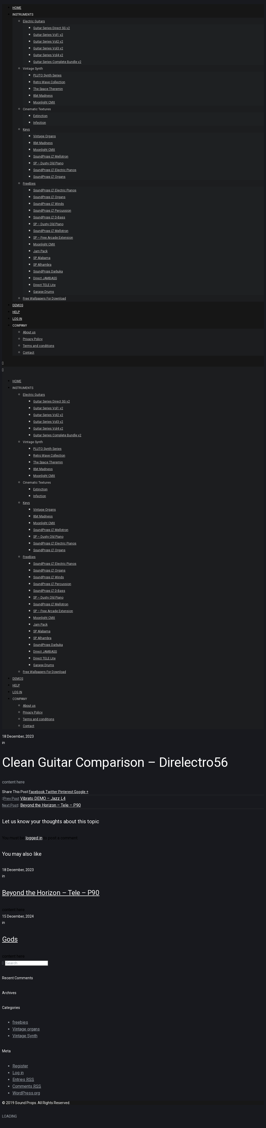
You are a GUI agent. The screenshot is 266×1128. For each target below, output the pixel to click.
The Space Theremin (48, 89)
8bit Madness (43, 96)
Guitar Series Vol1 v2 (48, 35)
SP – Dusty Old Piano (48, 163)
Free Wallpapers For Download (44, 298)
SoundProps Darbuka (48, 271)
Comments (26, 1086)
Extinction (40, 116)
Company (19, 325)
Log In (17, 319)
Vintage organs (26, 1029)
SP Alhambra (42, 265)
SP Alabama (41, 258)
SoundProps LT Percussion (52, 210)
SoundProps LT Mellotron (50, 156)
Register (20, 1066)
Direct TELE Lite (44, 285)
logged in (33, 837)
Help (16, 312)
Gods (10, 939)
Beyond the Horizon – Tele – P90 (50, 805)
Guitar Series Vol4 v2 (48, 55)
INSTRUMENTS (22, 14)
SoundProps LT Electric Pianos (54, 170)
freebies (20, 1022)
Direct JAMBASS (45, 278)
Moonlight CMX (44, 102)
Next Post (10, 805)
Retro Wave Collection (49, 82)
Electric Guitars (34, 21)
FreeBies (29, 183)
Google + (81, 792)
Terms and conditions (38, 346)
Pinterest (66, 792)
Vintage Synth (33, 68)
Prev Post (10, 798)
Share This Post (15, 792)
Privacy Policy (33, 339)
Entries (23, 1079)
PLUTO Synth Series (47, 75)
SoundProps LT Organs (49, 177)
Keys (26, 129)
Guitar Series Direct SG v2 (51, 28)
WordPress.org (26, 1093)
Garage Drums (43, 292)
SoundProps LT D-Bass (49, 217)
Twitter (51, 792)
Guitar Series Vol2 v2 (48, 41)
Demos (17, 305)
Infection (39, 123)
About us (29, 332)
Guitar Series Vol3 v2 (48, 48)
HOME (16, 8)
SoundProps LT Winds (48, 204)
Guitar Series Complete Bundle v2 (57, 62)
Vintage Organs (44, 136)
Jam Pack (40, 251)
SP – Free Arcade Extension (53, 237)
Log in (18, 1072)
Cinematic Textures (37, 109)
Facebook (37, 792)
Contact (28, 352)
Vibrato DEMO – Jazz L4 (42, 798)
